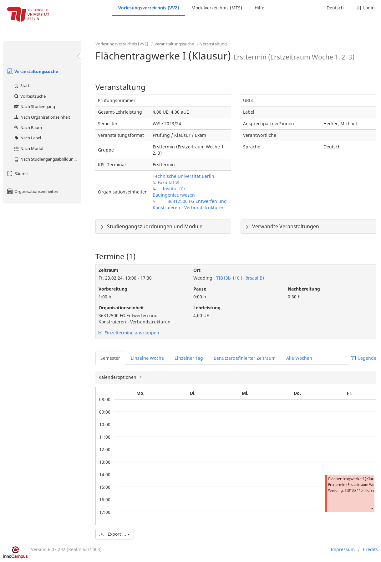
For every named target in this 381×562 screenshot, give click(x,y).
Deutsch (335, 8)
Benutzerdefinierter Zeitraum (245, 358)
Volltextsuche (29, 96)
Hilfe (259, 8)
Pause (199, 289)
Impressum (343, 549)
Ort (197, 270)
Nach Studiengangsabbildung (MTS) (47, 159)
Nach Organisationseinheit (41, 117)
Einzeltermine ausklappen (129, 333)
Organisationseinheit (121, 308)
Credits (370, 549)
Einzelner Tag (189, 358)
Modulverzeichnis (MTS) (216, 8)
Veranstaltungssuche (32, 71)
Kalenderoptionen (118, 377)
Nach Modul (28, 148)
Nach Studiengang (34, 106)
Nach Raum (27, 127)
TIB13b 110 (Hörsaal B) (239, 278)
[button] (371, 508)
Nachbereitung (304, 289)
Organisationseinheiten (32, 191)
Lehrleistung (207, 308)
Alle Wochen (299, 358)
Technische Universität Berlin (183, 176)
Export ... (114, 534)
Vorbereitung (113, 289)
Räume (17, 173)
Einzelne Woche (147, 358)
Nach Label (27, 138)
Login (365, 8)
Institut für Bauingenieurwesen (174, 192)
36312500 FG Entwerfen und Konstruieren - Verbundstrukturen (190, 204)
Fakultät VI (169, 182)
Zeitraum (108, 270)
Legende (363, 358)
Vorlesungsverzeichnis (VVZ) (148, 8)
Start (21, 85)
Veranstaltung (213, 44)
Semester (110, 358)
